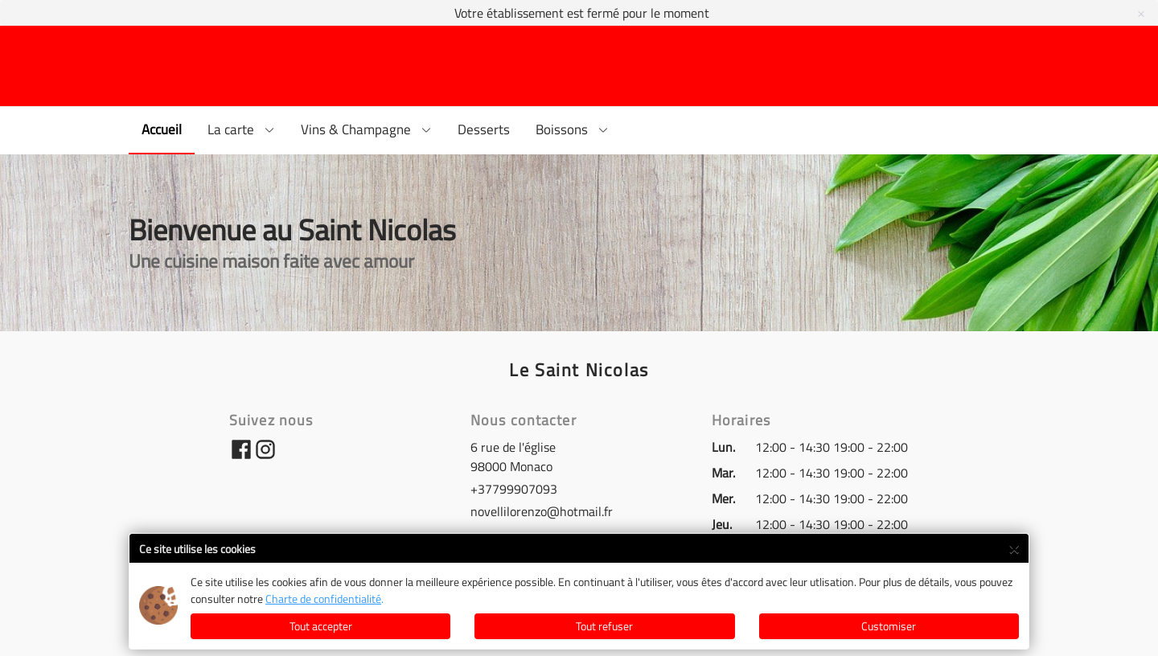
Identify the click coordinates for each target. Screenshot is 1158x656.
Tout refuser (604, 625)
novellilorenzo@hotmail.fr (541, 511)
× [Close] (1013, 546)
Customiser (888, 625)
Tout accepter (321, 625)
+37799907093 (513, 488)
